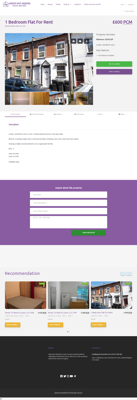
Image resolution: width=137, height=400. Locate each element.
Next (129, 273)
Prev (123, 273)
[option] (49, 62)
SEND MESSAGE (88, 232)
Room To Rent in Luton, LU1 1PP (62, 313)
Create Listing (129, 11)
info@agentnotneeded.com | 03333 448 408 (107, 354)
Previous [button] (7, 98)
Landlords (77, 4)
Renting (66, 4)
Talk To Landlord (114, 64)
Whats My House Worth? (92, 4)
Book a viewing (114, 71)
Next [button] (90, 98)
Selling (58, 4)
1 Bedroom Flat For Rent (102, 313)
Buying (50, 4)
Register (131, 4)
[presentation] (46, 234)
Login (122, 4)
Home (43, 4)
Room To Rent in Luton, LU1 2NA (19, 313)
